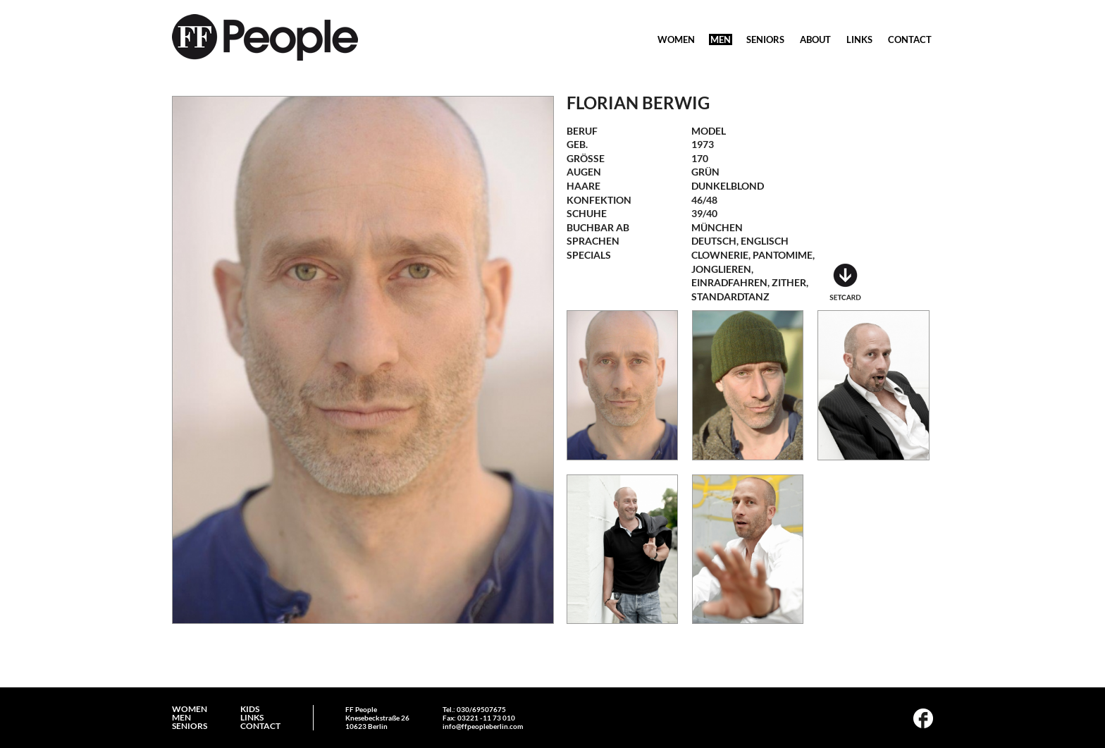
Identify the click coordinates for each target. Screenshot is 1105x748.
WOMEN (676, 39)
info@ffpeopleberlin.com (483, 726)
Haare (583, 186)
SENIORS (765, 39)
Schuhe (587, 213)
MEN (720, 39)
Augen (584, 172)
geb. (577, 144)
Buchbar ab (598, 227)
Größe (586, 158)
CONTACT (910, 39)
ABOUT (815, 39)
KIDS (249, 709)
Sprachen (593, 241)
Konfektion (599, 200)
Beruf (582, 131)
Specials (589, 255)
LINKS (859, 39)
